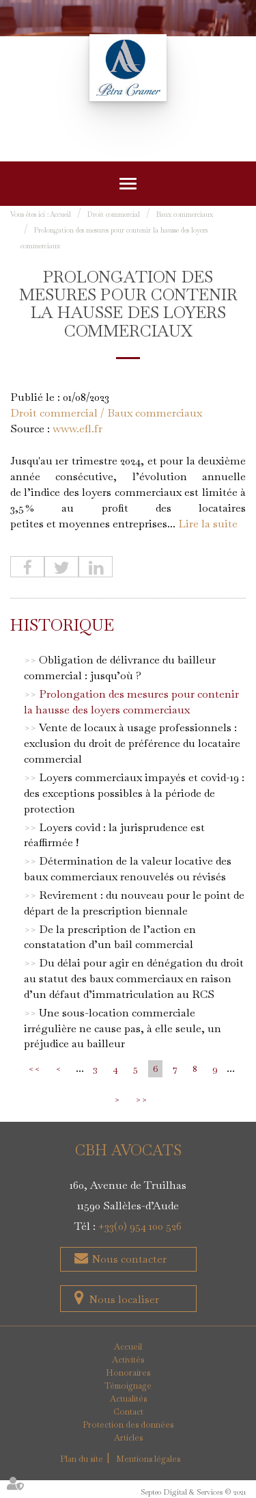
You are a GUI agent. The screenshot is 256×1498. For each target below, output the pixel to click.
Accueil (60, 214)
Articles (128, 1437)
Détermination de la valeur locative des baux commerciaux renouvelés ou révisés (127, 869)
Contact (128, 1411)
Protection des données (128, 1424)
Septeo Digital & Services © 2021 (193, 1492)
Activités (128, 1359)
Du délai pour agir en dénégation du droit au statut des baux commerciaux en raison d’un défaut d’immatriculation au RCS (134, 978)
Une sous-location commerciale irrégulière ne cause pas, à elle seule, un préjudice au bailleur (122, 1028)
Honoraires (128, 1372)
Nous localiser (124, 1299)
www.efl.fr (77, 428)
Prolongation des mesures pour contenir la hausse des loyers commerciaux (131, 702)
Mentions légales (148, 1459)
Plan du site (81, 1459)
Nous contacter (128, 1259)
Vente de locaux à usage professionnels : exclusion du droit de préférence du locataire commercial (132, 743)
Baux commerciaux (184, 214)
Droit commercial (113, 214)
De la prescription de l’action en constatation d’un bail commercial (110, 937)
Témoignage (128, 1385)
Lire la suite (208, 523)
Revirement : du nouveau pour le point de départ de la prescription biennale (134, 903)
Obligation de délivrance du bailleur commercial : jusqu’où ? (120, 668)
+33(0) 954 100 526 (140, 1226)
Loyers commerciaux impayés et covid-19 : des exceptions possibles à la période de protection (134, 793)
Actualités (128, 1398)
